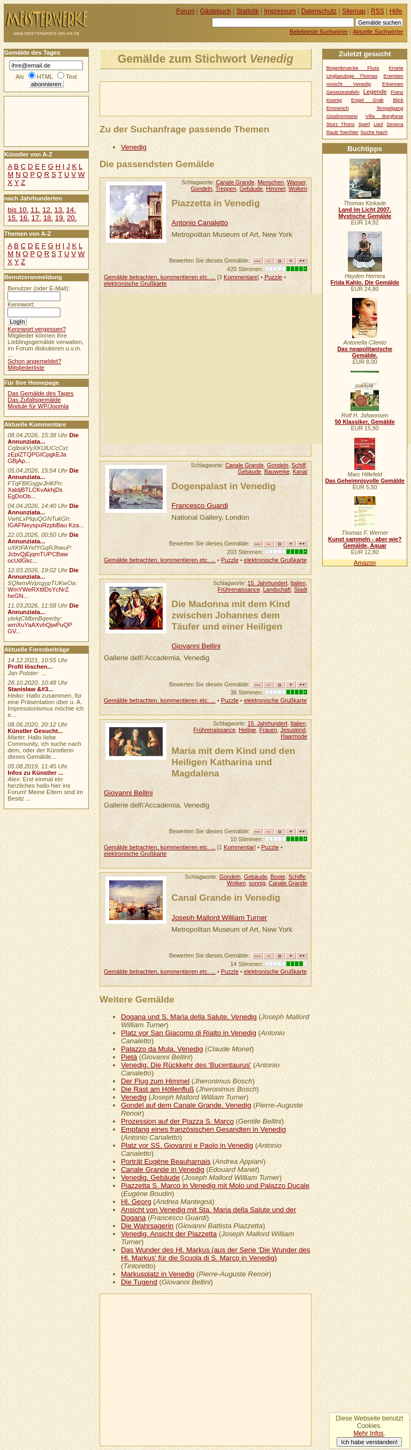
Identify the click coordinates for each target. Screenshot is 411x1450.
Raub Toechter (342, 132)
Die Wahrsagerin (147, 1226)
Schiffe (297, 876)
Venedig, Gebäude (150, 1178)
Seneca (394, 124)
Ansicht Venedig (348, 84)
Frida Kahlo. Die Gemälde (364, 282)
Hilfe (396, 11)
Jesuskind (293, 730)
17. (36, 218)
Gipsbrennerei (341, 116)
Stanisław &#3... (30, 689)
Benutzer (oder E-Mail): (38, 288)
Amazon (365, 562)
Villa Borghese (385, 116)
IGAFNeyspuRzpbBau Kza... (45, 525)
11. (35, 210)
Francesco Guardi (200, 506)
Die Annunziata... (43, 438)
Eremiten (394, 76)
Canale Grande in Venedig (162, 1169)
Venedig (134, 147)
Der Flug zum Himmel (155, 1081)
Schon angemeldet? (34, 361)
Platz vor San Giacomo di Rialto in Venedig (188, 1033)
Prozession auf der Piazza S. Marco (177, 1121)
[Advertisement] (225, 98)
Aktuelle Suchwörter (378, 31)
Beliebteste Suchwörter (319, 31)
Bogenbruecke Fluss (352, 68)
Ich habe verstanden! (369, 1442)
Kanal (300, 471)
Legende (375, 91)
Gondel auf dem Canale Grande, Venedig (186, 1105)
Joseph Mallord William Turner (219, 918)
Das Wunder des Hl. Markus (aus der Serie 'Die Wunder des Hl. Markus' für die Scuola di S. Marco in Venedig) (215, 1254)
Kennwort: (21, 304)
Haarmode (294, 736)
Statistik (248, 11)
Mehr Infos (368, 1433)
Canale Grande (235, 182)
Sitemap (354, 11)
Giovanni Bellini (196, 646)
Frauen (268, 730)
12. (47, 210)
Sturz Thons (340, 124)
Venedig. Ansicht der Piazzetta (169, 1234)
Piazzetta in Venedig (216, 203)
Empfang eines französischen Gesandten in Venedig (203, 1129)
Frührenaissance (239, 589)
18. (48, 218)
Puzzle (273, 277)
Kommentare (240, 277)
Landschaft (277, 589)
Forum (185, 11)
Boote (277, 876)
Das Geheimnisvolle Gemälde (365, 480)
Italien (298, 583)
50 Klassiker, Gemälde (365, 421)
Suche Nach (374, 132)
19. (60, 218)
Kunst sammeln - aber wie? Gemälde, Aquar (364, 542)
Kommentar (239, 847)
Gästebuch (215, 11)
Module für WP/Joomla (37, 406)
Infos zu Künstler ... (35, 772)
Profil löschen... (29, 666)
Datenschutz (319, 11)
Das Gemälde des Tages (40, 393)
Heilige (247, 730)
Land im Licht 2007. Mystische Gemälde (364, 212)
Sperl (364, 124)
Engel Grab (367, 100)
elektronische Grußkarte (135, 283)
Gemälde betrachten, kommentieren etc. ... (160, 277)
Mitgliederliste (25, 367)
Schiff (299, 465)
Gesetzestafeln (343, 92)
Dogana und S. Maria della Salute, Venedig (189, 1017)
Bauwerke (277, 471)
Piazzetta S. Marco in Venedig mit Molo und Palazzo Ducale (215, 1186)
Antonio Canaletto (200, 223)
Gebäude (251, 188)
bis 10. (17, 210)
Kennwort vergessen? (36, 329)
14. (70, 210)
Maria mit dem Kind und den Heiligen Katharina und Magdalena (233, 762)
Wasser (296, 182)
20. (72, 218)
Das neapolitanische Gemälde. (364, 352)
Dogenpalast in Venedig (224, 486)
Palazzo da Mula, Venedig (162, 1049)
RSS (377, 11)
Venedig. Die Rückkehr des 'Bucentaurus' (186, 1065)
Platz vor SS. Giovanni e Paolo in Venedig (187, 1145)
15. (12, 218)
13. (59, 210)
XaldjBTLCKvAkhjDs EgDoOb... (35, 493)
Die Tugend (139, 1282)
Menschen (270, 182)
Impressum (280, 11)
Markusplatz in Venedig (157, 1274)
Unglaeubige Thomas (352, 76)
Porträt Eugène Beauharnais (165, 1161)
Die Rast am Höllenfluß (157, 1089)
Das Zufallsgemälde (34, 400)
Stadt (300, 589)
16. (24, 218)
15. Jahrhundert (267, 583)
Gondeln (201, 188)
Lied (378, 124)
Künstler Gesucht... (35, 731)
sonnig (257, 883)
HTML (45, 76)
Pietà (129, 1057)
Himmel (275, 188)
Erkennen (393, 84)
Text (71, 76)
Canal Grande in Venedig (226, 897)
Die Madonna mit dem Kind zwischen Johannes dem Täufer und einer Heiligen (231, 615)
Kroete (396, 68)
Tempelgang (390, 108)
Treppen (225, 188)
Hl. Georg (136, 1202)
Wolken (297, 188)
